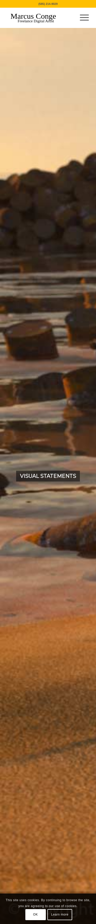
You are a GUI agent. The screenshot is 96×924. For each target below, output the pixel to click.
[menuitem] (82, 17)
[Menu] (82, 17)
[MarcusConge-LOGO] (39, 17)
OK (35, 914)
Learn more (59, 914)
